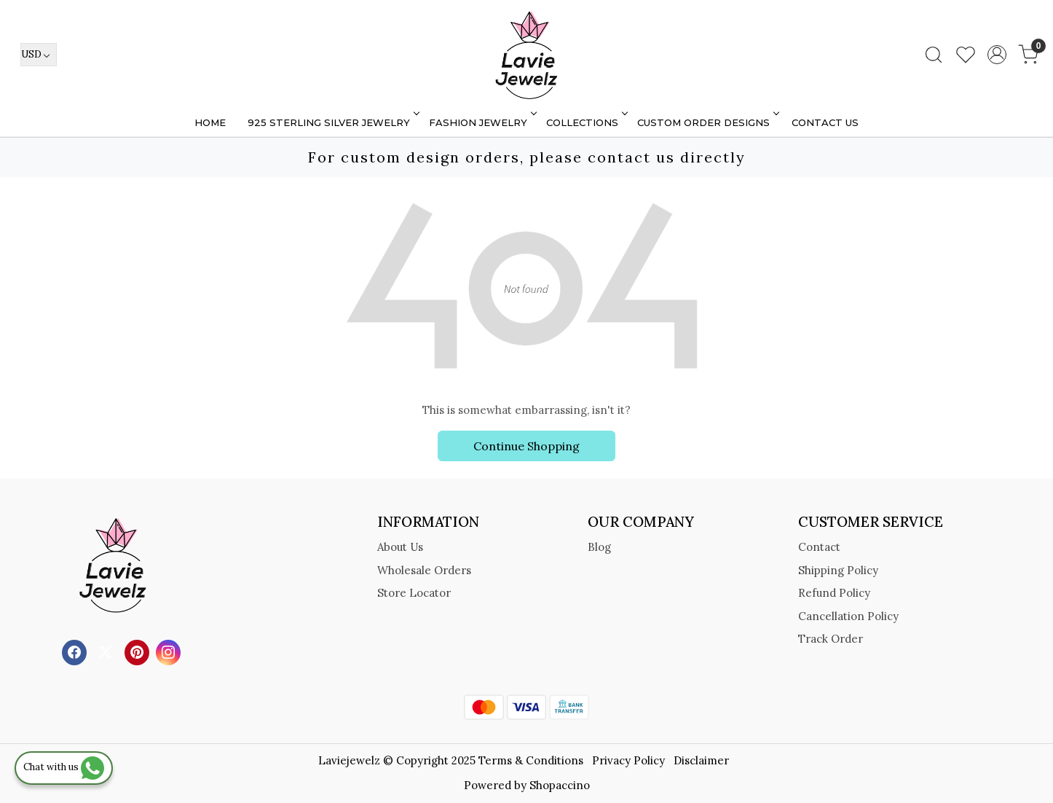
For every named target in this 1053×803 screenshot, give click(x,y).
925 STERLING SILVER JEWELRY (332, 122)
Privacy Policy (628, 760)
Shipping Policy (838, 570)
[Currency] (38, 54)
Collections (586, 122)
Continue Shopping (526, 446)
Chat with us (63, 767)
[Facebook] (76, 651)
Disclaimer (701, 760)
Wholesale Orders (424, 570)
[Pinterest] (139, 651)
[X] (107, 651)
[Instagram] (170, 651)
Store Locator (414, 593)
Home (210, 122)
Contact (819, 547)
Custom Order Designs (707, 122)
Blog (599, 547)
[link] (934, 54)
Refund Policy (834, 593)
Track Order (830, 639)
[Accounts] (997, 54)
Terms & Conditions (530, 760)
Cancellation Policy (848, 616)
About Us (400, 547)
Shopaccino (559, 785)
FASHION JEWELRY (482, 122)
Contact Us (825, 122)
